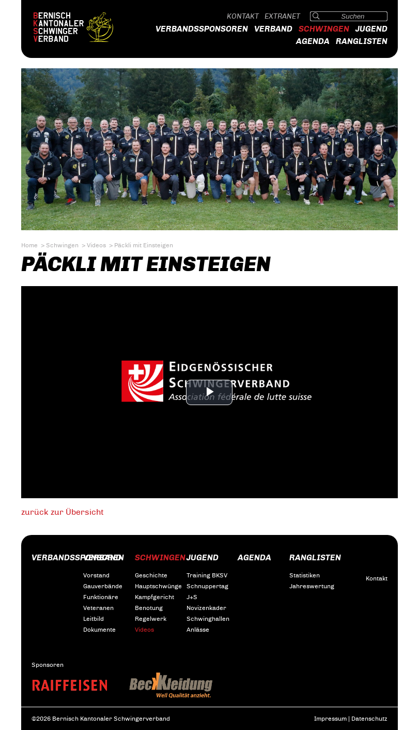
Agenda (313, 41)
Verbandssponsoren (202, 29)
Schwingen (324, 29)
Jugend (371, 29)
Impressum (330, 718)
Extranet (282, 16)
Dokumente (99, 629)
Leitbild (93, 618)
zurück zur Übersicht (62, 512)
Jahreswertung (311, 586)
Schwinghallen (208, 618)
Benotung (149, 608)
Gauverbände (102, 586)
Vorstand (96, 575)
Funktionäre (100, 597)
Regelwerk (150, 618)
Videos (96, 245)
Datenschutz (369, 718)
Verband (273, 29)
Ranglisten (361, 41)
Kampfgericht (154, 597)
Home (29, 245)
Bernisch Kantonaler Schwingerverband (83, 27)
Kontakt (243, 16)
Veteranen (98, 608)
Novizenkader (206, 608)
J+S (192, 597)
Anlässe (198, 629)
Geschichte (151, 575)
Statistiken (304, 575)
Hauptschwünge (158, 586)
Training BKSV (207, 575)
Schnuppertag (207, 586)
